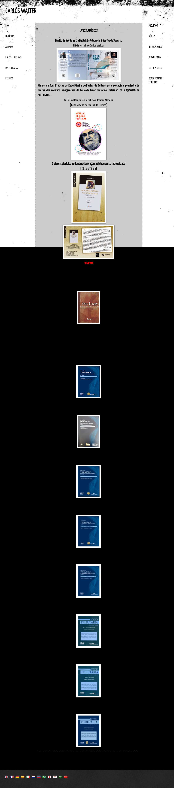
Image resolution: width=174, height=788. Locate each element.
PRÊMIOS (9, 78)
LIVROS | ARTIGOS (13, 57)
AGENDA (9, 46)
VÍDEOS (152, 36)
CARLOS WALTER (20, 11)
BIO (7, 25)
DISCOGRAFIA (11, 68)
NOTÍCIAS (9, 36)
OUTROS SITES (155, 68)
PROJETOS (153, 25)
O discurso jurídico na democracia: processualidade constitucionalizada (88, 163)
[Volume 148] (88, 362)
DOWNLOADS (155, 57)
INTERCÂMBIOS (155, 46)
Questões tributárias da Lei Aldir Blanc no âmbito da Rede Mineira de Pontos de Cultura (88, 357)
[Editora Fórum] (88, 168)
